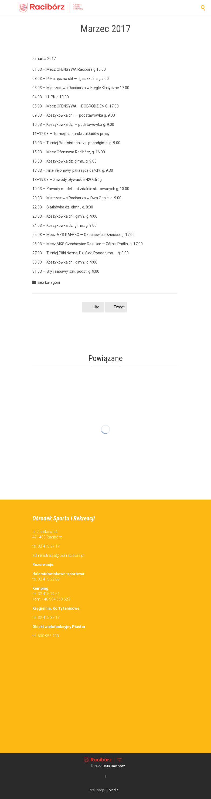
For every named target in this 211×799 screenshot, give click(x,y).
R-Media (111, 790)
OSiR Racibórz (114, 766)
